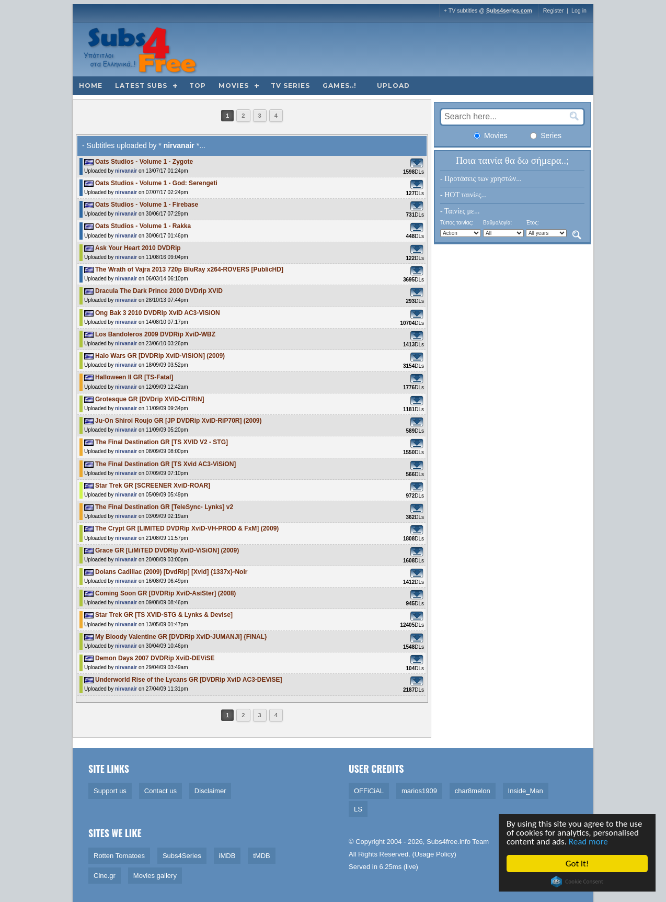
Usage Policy (434, 854)
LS (358, 809)
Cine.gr (105, 876)
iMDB (227, 856)
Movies (234, 85)
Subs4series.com (509, 10)
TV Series (290, 85)
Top (197, 85)
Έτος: (532, 223)
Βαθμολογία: (497, 223)
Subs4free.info (448, 841)
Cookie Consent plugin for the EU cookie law (578, 881)
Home (90, 85)
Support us (110, 791)
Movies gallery (155, 876)
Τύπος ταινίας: (456, 223)
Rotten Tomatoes (119, 856)
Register (553, 10)
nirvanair (126, 171)
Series (545, 135)
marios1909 (419, 791)
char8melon (472, 791)
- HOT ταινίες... (463, 195)
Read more (588, 841)
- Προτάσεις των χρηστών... (481, 179)
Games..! (340, 85)
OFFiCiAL (369, 791)
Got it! (577, 863)
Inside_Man (525, 791)
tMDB (261, 856)
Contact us (160, 791)
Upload (393, 85)
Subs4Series (182, 856)
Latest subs (141, 85)
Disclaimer (210, 791)
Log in (579, 10)
